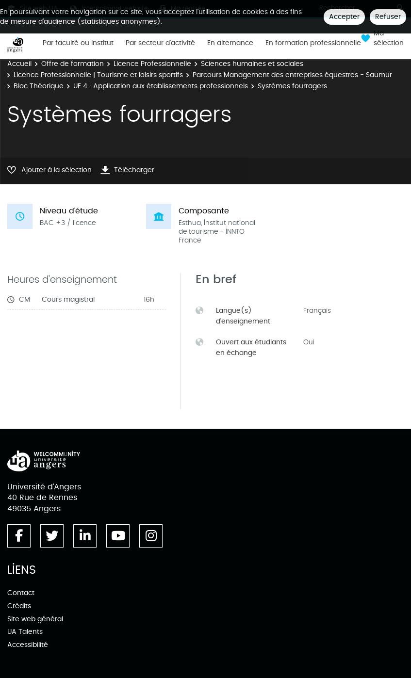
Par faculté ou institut (78, 43)
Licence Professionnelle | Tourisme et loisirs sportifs (98, 75)
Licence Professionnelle (152, 64)
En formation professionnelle (313, 43)
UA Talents (25, 632)
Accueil (19, 64)
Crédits (19, 606)
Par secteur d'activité (160, 43)
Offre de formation (72, 64)
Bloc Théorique (39, 86)
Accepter (344, 17)
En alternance (230, 43)
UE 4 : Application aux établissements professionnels (160, 86)
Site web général (35, 619)
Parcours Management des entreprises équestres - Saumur (292, 75)
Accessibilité (27, 645)
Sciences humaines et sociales (252, 64)
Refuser (388, 17)
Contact (20, 593)
